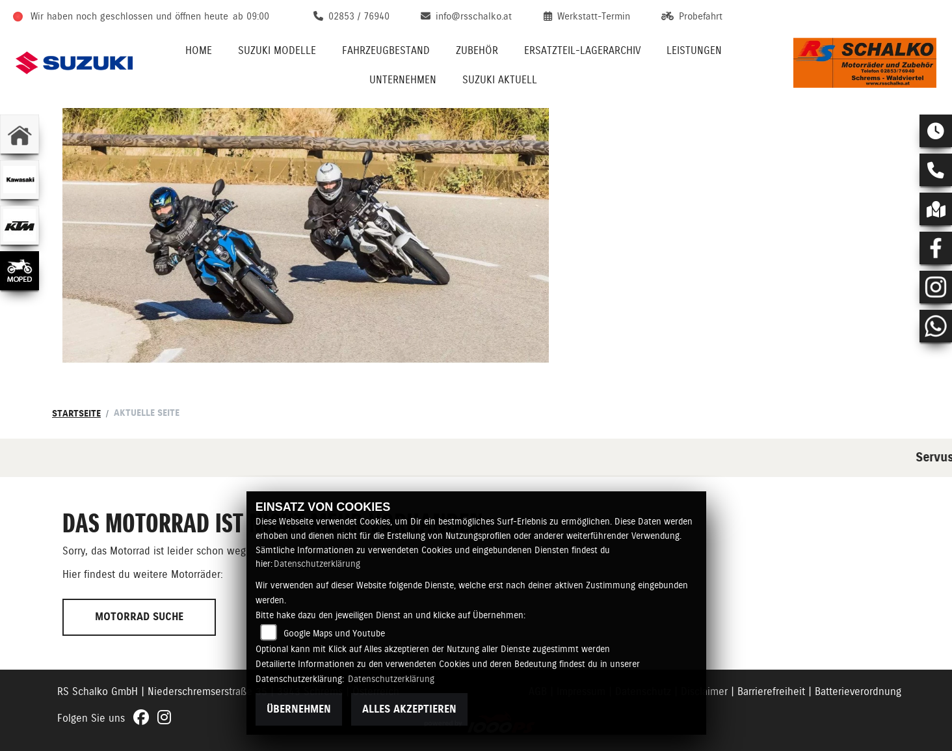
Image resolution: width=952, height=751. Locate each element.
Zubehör (477, 50)
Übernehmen (299, 709)
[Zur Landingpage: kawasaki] (19, 179)
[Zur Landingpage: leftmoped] (19, 270)
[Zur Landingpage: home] (19, 134)
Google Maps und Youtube (334, 633)
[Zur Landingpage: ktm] (19, 225)
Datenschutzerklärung (317, 563)
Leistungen (694, 50)
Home (198, 50)
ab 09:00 (251, 16)
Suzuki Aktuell (499, 80)
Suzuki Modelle (277, 50)
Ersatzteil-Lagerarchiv (582, 50)
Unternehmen (402, 80)
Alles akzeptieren (409, 709)
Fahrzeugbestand (386, 50)
